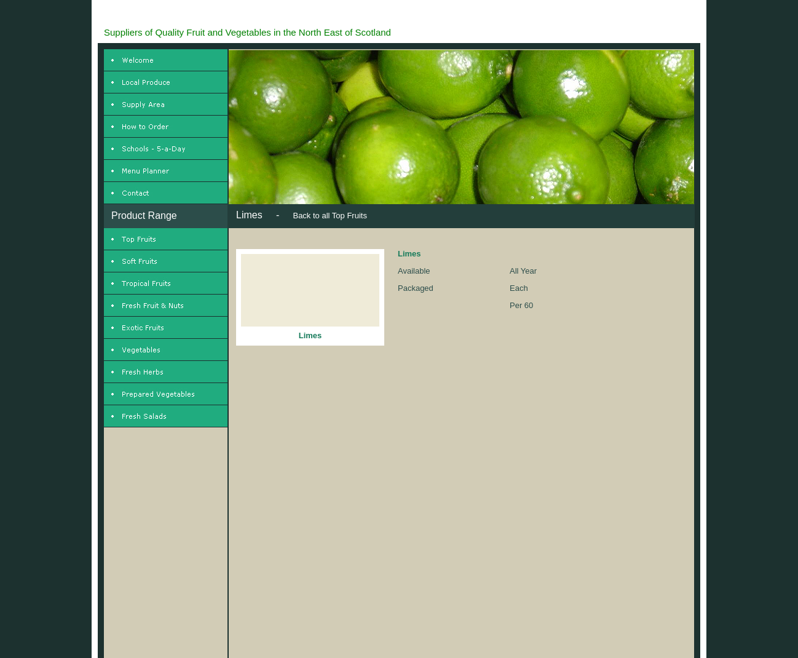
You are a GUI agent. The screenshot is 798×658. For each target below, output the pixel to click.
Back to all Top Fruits (329, 215)
